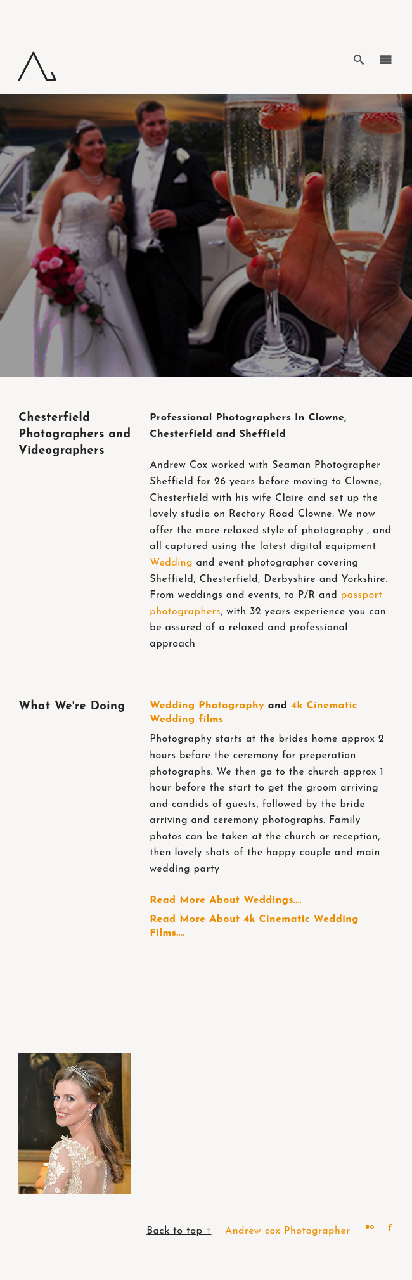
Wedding (171, 563)
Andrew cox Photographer (288, 1231)
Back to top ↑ (178, 1231)
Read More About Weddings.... (226, 900)
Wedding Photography (207, 706)
